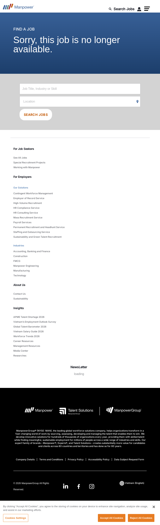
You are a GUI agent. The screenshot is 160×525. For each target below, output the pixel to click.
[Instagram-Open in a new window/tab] (91, 486)
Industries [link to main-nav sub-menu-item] (18, 245)
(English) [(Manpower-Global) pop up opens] (132, 483)
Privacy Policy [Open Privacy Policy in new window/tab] (76, 459)
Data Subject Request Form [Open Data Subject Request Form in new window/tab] (129, 459)
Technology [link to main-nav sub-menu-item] (19, 275)
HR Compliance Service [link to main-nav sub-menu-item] (26, 207)
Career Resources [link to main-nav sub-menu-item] (23, 341)
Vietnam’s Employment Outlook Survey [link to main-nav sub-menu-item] (34, 321)
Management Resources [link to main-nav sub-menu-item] (26, 345)
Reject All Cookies (141, 520)
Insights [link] (18, 308)
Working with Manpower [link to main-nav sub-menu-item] (26, 167)
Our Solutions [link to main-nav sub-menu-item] (20, 187)
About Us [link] (19, 285)
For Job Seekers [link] (23, 148)
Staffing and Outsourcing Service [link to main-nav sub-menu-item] (31, 232)
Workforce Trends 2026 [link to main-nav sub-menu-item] (26, 336)
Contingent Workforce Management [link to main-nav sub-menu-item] (33, 193)
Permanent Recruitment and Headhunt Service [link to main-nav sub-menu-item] (39, 227)
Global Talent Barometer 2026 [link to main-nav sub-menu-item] (29, 326)
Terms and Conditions (51, 459)
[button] (147, 9)
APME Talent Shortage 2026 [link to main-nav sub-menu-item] (28, 317)
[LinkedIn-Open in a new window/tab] (65, 486)
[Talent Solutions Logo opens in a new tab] (73, 411)
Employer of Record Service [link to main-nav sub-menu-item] (28, 198)
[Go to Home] (18, 8)
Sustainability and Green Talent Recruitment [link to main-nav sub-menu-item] (37, 236)
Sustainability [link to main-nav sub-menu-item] (20, 298)
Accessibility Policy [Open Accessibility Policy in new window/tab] (99, 459)
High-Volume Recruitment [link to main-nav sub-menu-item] (27, 203)
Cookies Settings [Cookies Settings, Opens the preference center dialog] (15, 520)
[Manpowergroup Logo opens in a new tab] (120, 411)
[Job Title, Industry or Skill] (80, 88)
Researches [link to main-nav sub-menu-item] (19, 355)
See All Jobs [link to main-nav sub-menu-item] (20, 157)
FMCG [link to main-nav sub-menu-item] (16, 261)
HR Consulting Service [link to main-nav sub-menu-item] (25, 212)
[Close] (154, 509)
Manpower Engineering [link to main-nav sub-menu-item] (26, 265)
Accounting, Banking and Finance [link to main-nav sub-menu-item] (31, 251)
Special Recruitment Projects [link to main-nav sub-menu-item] (29, 162)
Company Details (25, 459)
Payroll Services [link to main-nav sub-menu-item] (22, 222)
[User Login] (139, 9)
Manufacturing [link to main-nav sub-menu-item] (21, 270)
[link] (78, 486)
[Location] (80, 101)
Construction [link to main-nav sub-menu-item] (20, 256)
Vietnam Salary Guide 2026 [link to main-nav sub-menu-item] (28, 331)
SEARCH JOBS (36, 115)
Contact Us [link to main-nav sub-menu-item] (19, 293)
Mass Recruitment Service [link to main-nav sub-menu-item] (27, 217)
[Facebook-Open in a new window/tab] (78, 486)
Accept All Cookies (111, 520)
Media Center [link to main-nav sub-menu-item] (20, 350)
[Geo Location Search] (137, 102)
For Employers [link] (22, 176)
